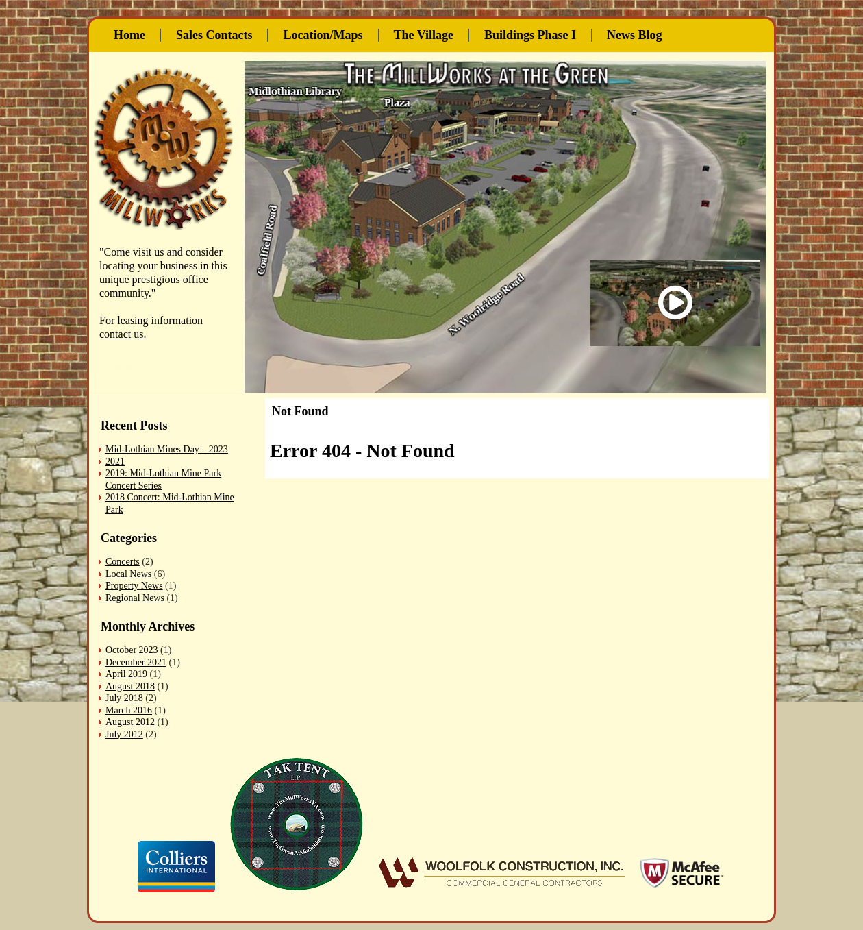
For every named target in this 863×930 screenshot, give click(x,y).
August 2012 (130, 722)
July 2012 (124, 734)
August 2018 (130, 686)
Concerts (122, 561)
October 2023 (131, 650)
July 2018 (124, 698)
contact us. (122, 334)
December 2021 (135, 662)
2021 (115, 461)
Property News (134, 585)
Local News (128, 574)
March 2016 (128, 710)
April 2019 (126, 674)
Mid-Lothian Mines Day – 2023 (166, 449)
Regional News (134, 598)
